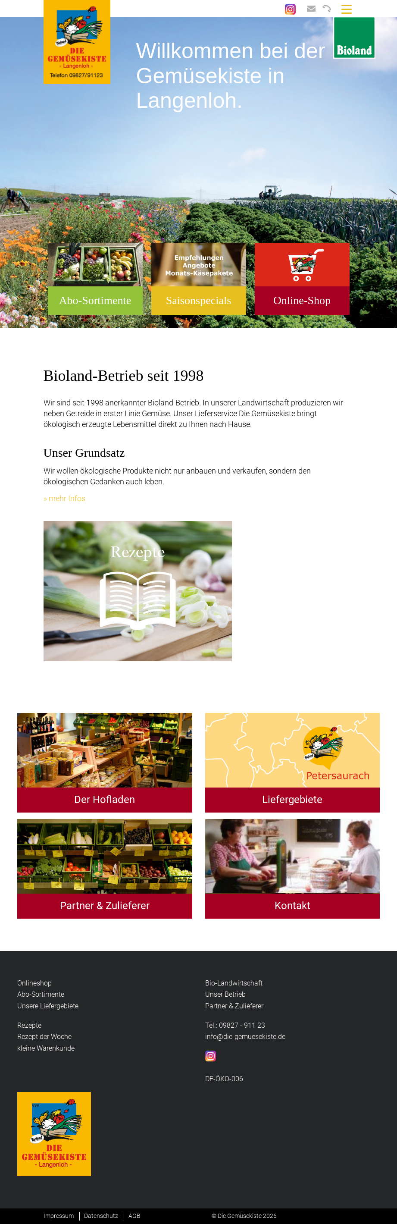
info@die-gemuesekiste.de (245, 1037)
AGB (134, 1215)
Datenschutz (101, 1215)
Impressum (59, 1215)
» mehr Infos (64, 498)
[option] (198, 172)
